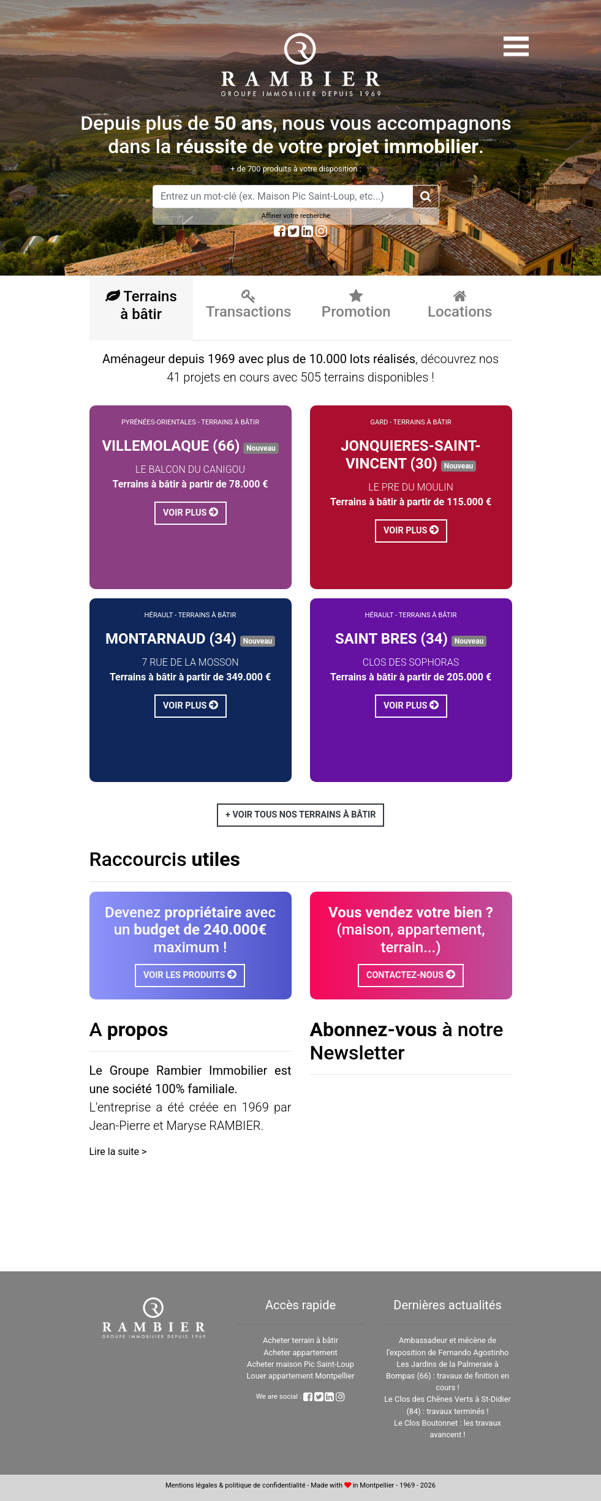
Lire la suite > (118, 1151)
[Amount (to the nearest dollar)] (283, 196)
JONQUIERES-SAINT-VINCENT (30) (411, 454)
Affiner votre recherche (296, 216)
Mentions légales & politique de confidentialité (235, 1485)
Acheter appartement (300, 1352)
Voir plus (190, 512)
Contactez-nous (410, 974)
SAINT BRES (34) (391, 638)
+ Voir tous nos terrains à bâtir (300, 815)
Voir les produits (189, 974)
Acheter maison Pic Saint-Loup (300, 1364)
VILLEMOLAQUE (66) (171, 445)
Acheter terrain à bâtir (300, 1340)
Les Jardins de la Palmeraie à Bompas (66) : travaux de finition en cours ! (447, 1376)
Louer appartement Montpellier (300, 1375)
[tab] (141, 308)
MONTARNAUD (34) (170, 638)
